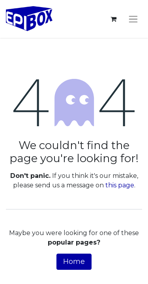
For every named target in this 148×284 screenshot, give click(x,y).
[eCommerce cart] (113, 19)
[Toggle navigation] (133, 19)
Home (74, 261)
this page (119, 185)
